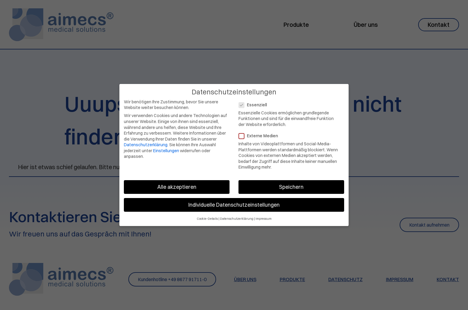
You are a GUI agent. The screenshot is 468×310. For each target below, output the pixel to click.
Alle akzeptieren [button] (176, 184)
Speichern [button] (291, 184)
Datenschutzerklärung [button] (236, 216)
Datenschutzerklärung (145, 142)
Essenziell (254, 102)
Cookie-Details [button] (207, 216)
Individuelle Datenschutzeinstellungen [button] (234, 202)
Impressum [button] (263, 216)
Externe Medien (260, 133)
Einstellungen (166, 147)
